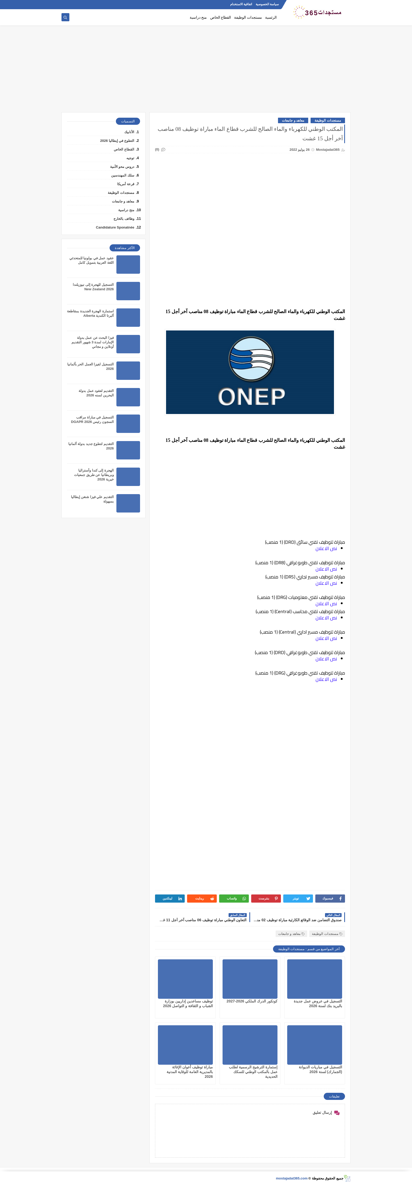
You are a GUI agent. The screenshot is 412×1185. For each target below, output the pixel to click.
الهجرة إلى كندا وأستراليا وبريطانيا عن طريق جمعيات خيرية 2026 (94, 474)
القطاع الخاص (220, 17)
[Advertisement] (206, 71)
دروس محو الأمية (122, 167)
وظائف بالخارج (124, 219)
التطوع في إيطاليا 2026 (117, 141)
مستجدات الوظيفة (248, 17)
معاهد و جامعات (293, 120)
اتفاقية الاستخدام (241, 4)
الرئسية (271, 17)
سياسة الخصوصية (267, 4)
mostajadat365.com (292, 1178)
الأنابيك (129, 132)
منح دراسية (198, 17)
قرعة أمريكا (125, 184)
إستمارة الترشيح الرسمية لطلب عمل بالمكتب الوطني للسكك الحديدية (253, 1072)
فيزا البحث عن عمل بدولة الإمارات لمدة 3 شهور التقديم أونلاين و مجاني (92, 342)
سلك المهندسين (122, 175)
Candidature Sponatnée (115, 227)
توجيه (130, 158)
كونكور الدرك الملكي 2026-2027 (251, 1001)
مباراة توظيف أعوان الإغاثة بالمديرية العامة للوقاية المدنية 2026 (190, 1072)
